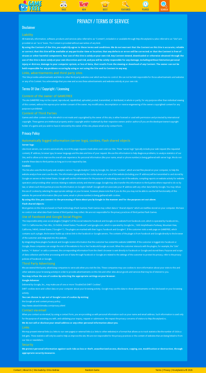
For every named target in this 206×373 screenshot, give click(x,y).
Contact (17, 370)
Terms (158, 370)
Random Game (92, 370)
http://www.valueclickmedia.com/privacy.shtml (43, 306)
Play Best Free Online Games (32, 5)
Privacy (167, 370)
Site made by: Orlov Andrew (46, 370)
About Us (27, 370)
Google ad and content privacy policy (42, 301)
